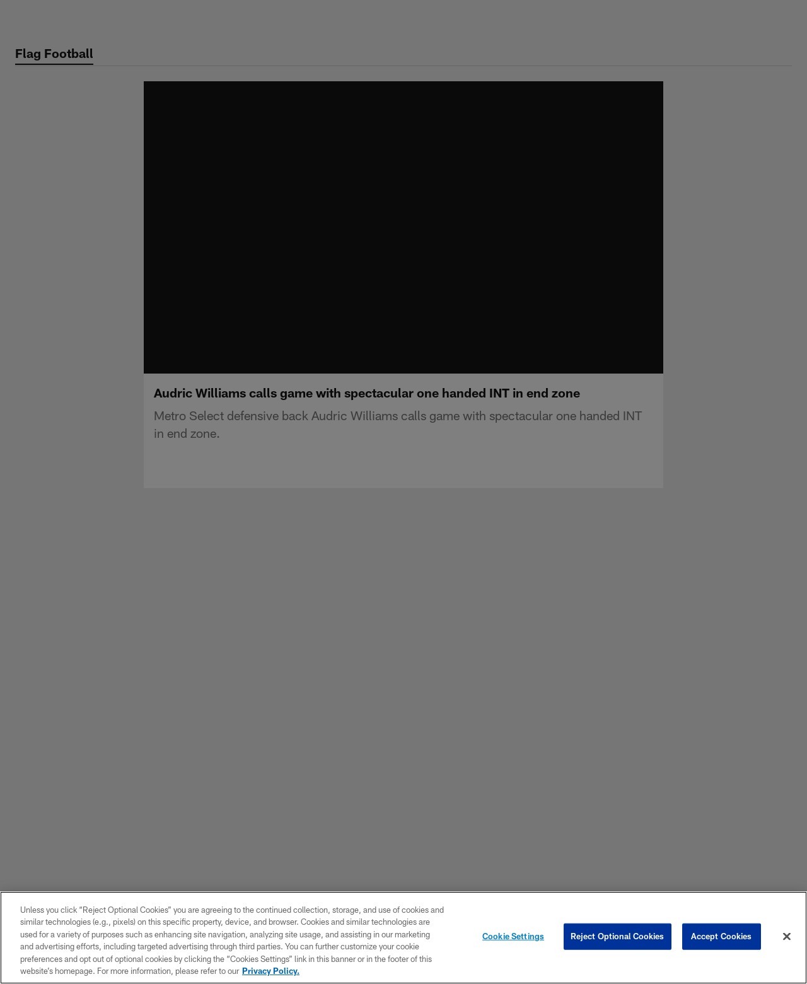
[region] (403, 937)
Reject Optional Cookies (618, 936)
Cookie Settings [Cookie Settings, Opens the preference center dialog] (513, 936)
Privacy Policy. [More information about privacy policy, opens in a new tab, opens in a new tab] (270, 971)
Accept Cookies (721, 936)
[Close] (787, 937)
